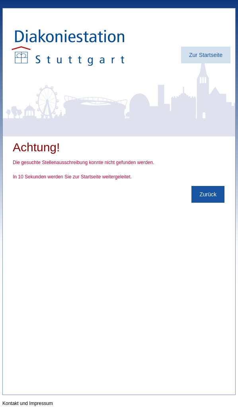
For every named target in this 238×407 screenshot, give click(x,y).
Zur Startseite (205, 55)
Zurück (208, 194)
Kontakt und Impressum (27, 403)
